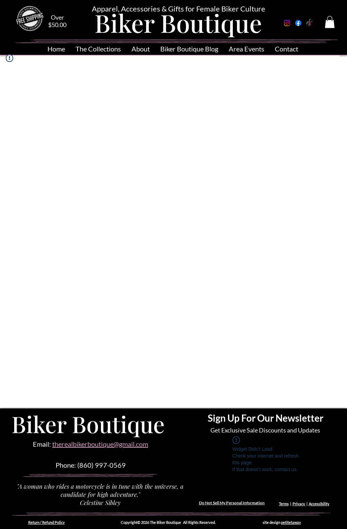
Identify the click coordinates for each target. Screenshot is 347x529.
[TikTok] (309, 23)
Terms (284, 504)
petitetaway (291, 522)
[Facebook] (298, 23)
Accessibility (319, 504)
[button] (330, 22)
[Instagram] (287, 23)
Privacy (299, 504)
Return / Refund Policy (46, 522)
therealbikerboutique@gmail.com (100, 444)
